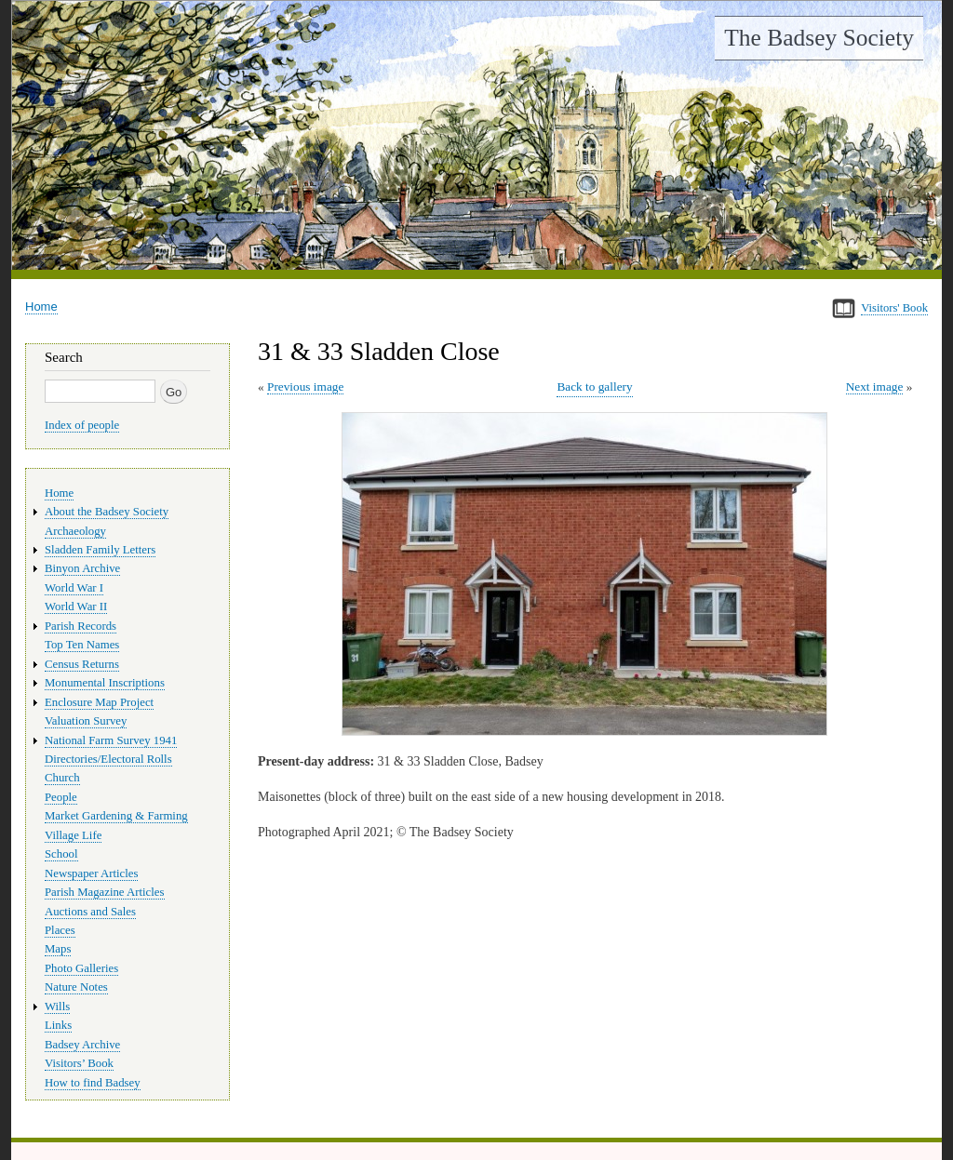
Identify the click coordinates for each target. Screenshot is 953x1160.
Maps (58, 948)
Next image (875, 386)
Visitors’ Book (79, 1063)
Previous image (305, 386)
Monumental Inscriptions (105, 682)
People (61, 797)
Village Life (73, 835)
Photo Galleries (81, 968)
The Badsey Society (819, 37)
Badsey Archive (82, 1044)
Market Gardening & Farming (116, 815)
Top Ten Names (82, 644)
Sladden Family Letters (100, 549)
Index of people (82, 425)
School (61, 853)
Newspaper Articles (91, 873)
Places (60, 930)
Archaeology (75, 531)
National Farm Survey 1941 (111, 740)
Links (58, 1025)
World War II (76, 606)
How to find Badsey (93, 1082)
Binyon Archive (82, 568)
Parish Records (80, 626)
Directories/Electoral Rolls (108, 759)
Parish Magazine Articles (105, 892)
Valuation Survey (86, 720)
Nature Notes (76, 986)
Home (41, 306)
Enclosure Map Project (99, 702)
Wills (57, 1006)
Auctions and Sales (90, 911)
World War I (74, 587)
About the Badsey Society (106, 511)
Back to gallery (594, 386)
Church (62, 777)
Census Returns (82, 664)
